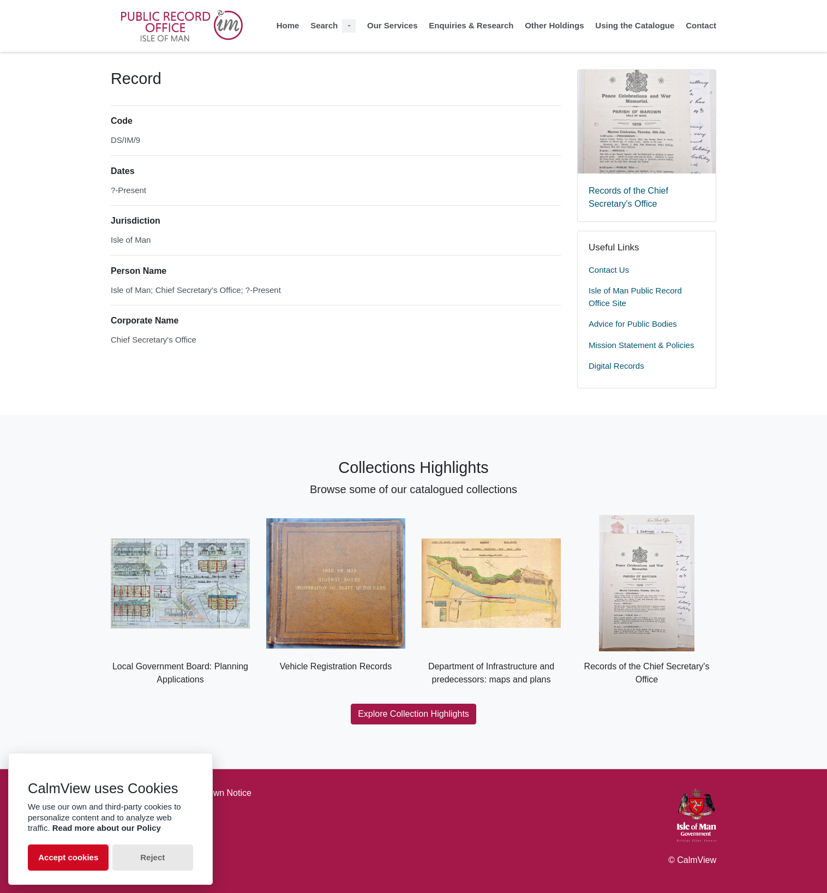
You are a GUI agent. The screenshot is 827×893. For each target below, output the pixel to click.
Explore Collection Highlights (413, 713)
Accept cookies (68, 857)
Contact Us (609, 269)
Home (288, 25)
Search (324, 25)
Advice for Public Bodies (633, 323)
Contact (701, 25)
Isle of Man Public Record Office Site (635, 297)
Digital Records (616, 365)
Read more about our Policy (106, 827)
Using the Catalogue (634, 25)
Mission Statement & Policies (641, 345)
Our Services (392, 25)
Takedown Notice (218, 793)
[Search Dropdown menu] (349, 26)
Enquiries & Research (471, 25)
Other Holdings (554, 25)
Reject (152, 857)
